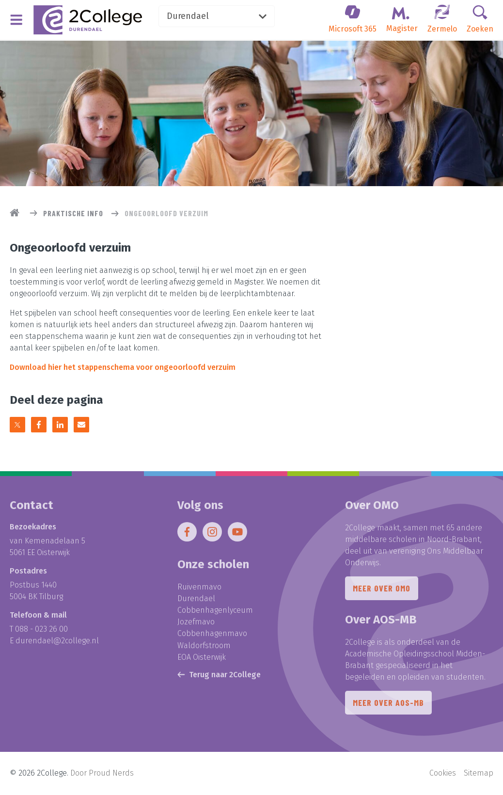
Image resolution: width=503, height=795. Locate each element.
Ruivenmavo (199, 589)
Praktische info (73, 213)
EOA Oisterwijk (201, 659)
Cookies (442, 773)
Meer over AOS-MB (388, 705)
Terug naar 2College (219, 676)
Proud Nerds (111, 773)
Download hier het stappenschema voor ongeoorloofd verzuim (123, 367)
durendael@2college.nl (57, 643)
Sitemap (478, 773)
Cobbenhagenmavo (212, 635)
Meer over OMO (381, 591)
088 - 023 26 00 (41, 631)
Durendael (219, 16)
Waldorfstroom (204, 647)
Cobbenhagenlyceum (215, 612)
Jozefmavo (196, 624)
